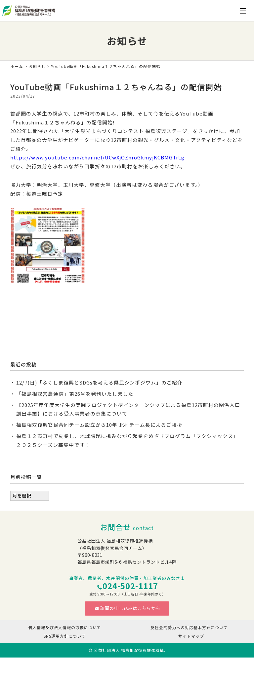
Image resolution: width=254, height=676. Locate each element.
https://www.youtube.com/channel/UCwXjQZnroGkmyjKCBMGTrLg (97, 157)
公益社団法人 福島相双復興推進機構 (129, 650)
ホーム (16, 66)
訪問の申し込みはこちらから (127, 608)
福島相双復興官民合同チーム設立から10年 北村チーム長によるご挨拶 (99, 424)
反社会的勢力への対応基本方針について (189, 627)
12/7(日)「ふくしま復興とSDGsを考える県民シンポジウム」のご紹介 (99, 382)
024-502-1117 (130, 586)
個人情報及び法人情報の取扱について (64, 627)
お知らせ (37, 66)
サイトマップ (191, 636)
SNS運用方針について (65, 636)
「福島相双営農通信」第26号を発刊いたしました (74, 393)
